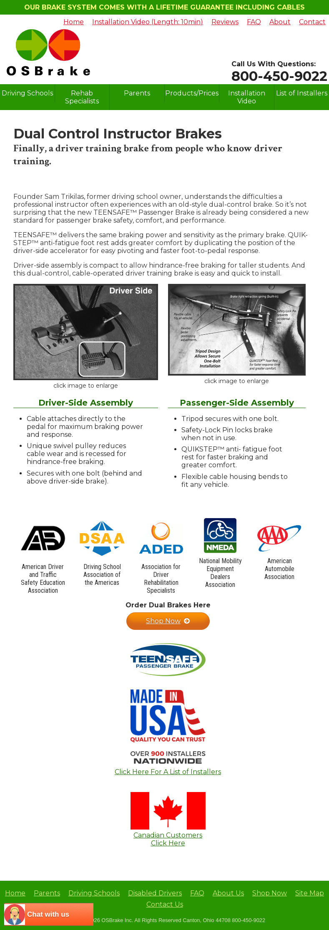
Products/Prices (191, 93)
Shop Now (168, 621)
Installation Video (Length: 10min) (147, 22)
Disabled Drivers (155, 893)
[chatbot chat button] (48, 914)
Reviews (225, 22)
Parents (137, 93)
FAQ (254, 22)
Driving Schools (27, 93)
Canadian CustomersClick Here (167, 839)
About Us (228, 893)
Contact (312, 22)
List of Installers (301, 93)
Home (73, 22)
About (280, 22)
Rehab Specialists (82, 97)
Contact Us (164, 904)
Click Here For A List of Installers (168, 772)
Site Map (309, 893)
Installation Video (246, 97)
